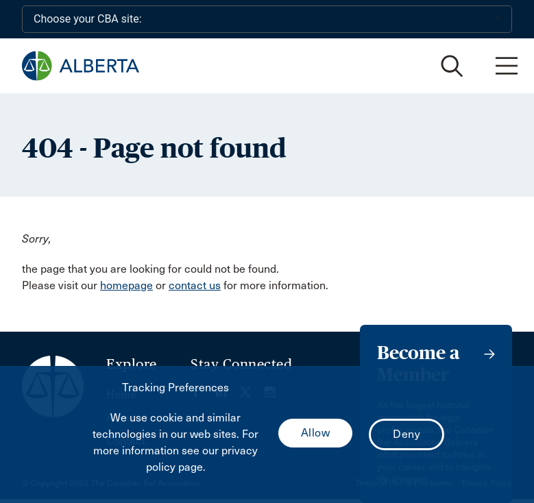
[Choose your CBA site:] (267, 19)
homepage (126, 285)
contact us (195, 285)
